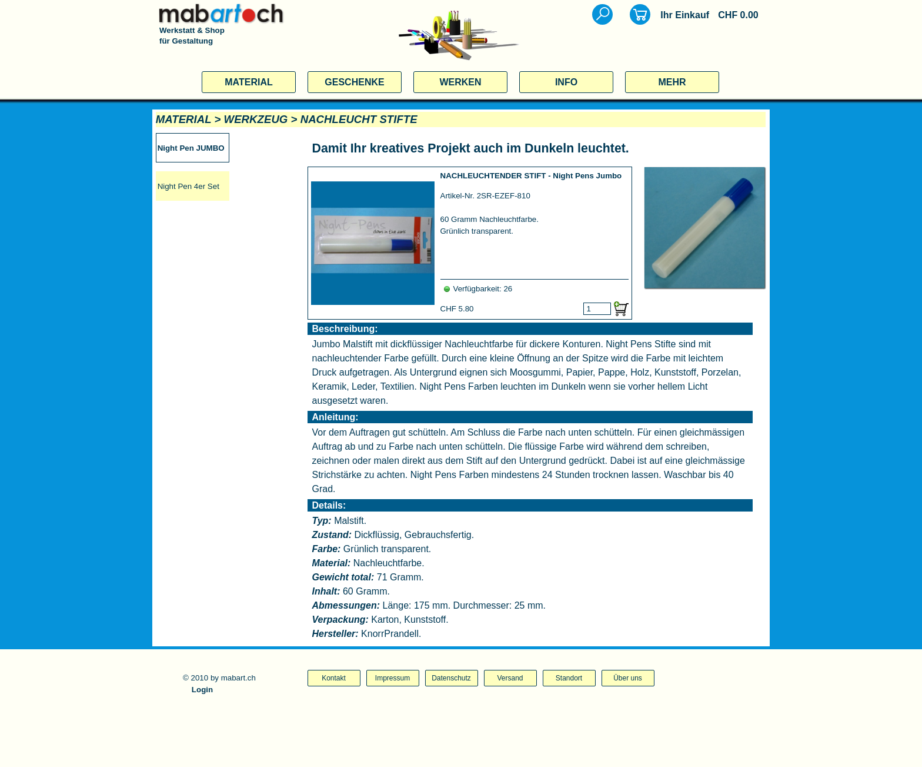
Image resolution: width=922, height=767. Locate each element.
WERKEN (460, 82)
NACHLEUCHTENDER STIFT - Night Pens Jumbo (531, 175)
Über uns (627, 678)
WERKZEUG (256, 119)
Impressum (392, 678)
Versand (510, 678)
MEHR (672, 82)
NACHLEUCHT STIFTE (358, 119)
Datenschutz (451, 678)
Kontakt (334, 678)
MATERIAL (248, 82)
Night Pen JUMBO (191, 148)
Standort (569, 678)
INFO (566, 82)
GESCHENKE (354, 82)
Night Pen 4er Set (188, 186)
